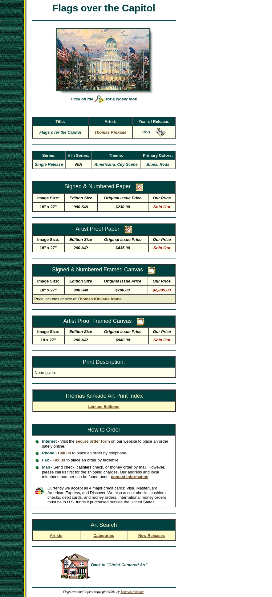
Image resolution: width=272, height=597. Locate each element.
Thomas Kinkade (132, 592)
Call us (64, 453)
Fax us (59, 460)
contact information (129, 476)
